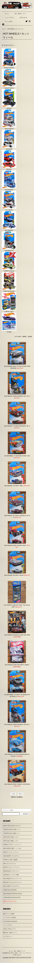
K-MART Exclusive (9, 262)
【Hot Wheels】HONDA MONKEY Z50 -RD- (16, 724)
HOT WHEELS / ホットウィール (15, 29)
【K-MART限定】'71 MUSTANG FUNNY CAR (17, 456)
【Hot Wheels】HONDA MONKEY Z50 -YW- (16, 396)
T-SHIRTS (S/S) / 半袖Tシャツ (11, 829)
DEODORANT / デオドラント (11, 871)
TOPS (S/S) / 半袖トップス (10, 837)
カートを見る (7, 21)
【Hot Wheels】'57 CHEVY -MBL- (13, 485)
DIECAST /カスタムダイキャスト (12, 882)
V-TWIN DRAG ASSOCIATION (11, 897)
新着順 (30, 336)
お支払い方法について (9, 929)
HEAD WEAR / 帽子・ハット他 (12, 848)
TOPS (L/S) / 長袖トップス (10, 841)
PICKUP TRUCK (9, 79)
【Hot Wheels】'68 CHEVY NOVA (13, 575)
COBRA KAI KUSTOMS (9, 890)
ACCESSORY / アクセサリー (11, 856)
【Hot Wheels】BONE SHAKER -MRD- (15, 545)
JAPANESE (9, 140)
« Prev (13, 794)
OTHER (9, 323)
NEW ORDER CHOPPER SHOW (12, 893)
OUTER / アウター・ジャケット (12, 844)
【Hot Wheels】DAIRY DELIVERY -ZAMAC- (16, 664)
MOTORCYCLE (9, 241)
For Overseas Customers (10, 921)
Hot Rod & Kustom (9, 58)
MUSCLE (9, 160)
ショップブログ (8, 17)
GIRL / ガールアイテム (9, 863)
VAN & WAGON (9, 119)
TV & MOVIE (9, 201)
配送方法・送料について (10, 932)
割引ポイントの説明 (8, 913)
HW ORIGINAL (9, 221)
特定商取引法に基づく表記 (10, 953)
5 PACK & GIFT (9, 302)
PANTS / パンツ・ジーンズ (10, 852)
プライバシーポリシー (25, 953)
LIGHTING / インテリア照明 (11, 875)
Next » (20, 794)
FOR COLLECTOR (9, 282)
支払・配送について (19, 13)
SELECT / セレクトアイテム (11, 867)
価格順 (24, 336)
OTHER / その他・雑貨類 (10, 859)
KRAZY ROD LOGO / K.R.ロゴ (11, 825)
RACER (9, 99)
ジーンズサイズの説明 (9, 917)
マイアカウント (7, 936)
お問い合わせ (22, 17)
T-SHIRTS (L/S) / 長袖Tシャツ (11, 833)
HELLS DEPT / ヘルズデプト (11, 886)
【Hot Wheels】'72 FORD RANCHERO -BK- (16, 426)
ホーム (5, 13)
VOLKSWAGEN (9, 180)
